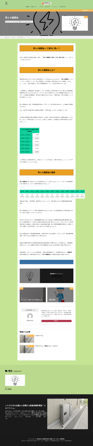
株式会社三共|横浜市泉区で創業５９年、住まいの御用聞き (51, 439)
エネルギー (47, 6)
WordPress (69, 440)
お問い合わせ (63, 6)
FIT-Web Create (55, 440)
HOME (7, 37)
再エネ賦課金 (20, 37)
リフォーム (54, 6)
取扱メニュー (34, 6)
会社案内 (28, 6)
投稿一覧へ (56, 320)
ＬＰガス (41, 6)
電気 (26, 21)
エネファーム (31, 335)
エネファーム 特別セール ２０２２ (46, 346)
